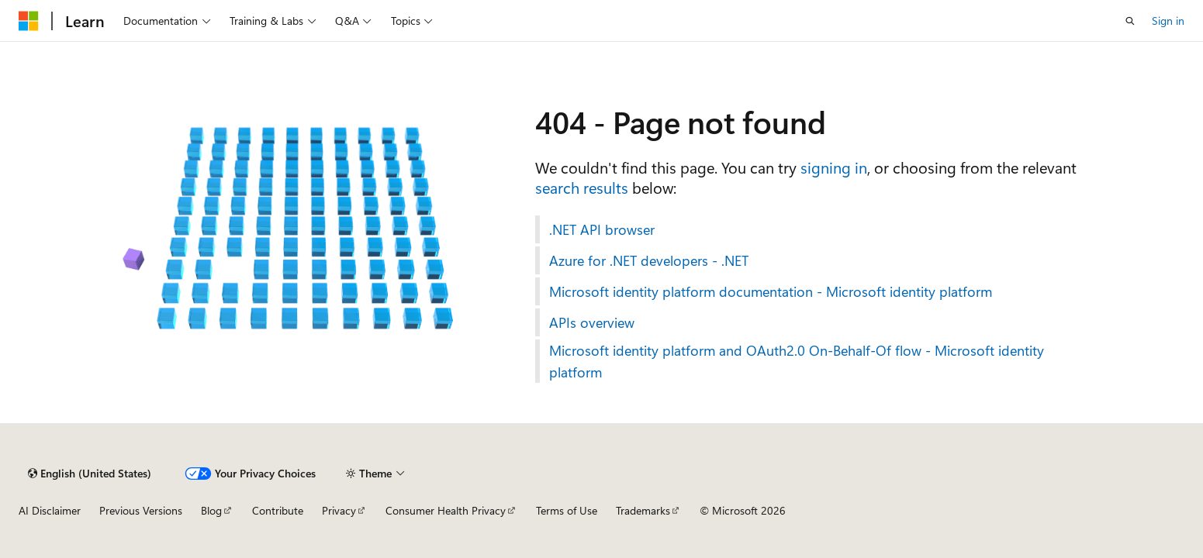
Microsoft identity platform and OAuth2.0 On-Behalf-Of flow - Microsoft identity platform (796, 361)
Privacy (339, 510)
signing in (833, 167)
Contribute (277, 510)
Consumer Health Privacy (445, 510)
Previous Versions (140, 510)
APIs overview (591, 322)
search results (581, 187)
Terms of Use (566, 510)
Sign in (1168, 20)
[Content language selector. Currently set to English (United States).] (90, 473)
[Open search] (1130, 21)
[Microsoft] (29, 21)
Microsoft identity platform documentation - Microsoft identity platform (770, 291)
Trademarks (643, 510)
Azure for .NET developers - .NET (648, 260)
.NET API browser (602, 229)
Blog (211, 510)
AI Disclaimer (50, 510)
